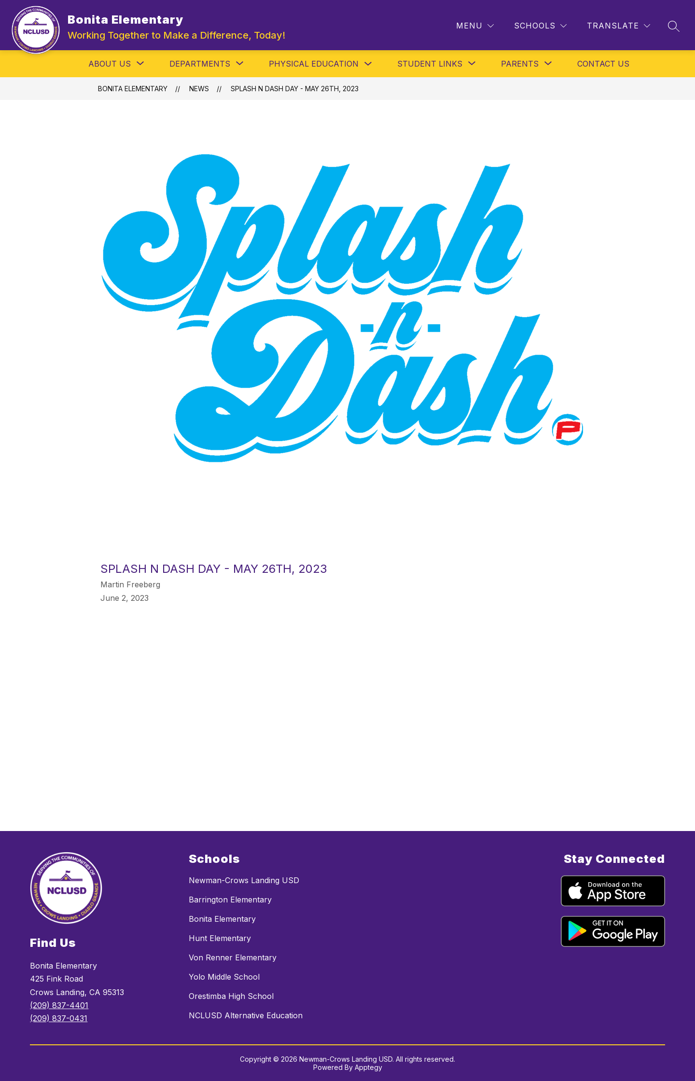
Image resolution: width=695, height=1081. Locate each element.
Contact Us (603, 64)
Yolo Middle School (224, 977)
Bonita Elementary (132, 88)
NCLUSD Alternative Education (246, 1015)
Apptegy (368, 1067)
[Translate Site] (618, 26)
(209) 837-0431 (58, 1018)
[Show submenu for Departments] (199, 63)
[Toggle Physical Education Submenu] (368, 63)
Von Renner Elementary (233, 957)
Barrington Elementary (230, 899)
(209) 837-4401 (59, 1005)
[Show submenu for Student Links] (429, 63)
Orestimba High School (231, 996)
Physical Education (314, 64)
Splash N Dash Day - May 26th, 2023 (295, 88)
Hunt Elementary (220, 938)
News (199, 88)
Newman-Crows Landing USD (244, 880)
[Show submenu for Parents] (520, 63)
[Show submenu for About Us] (109, 63)
